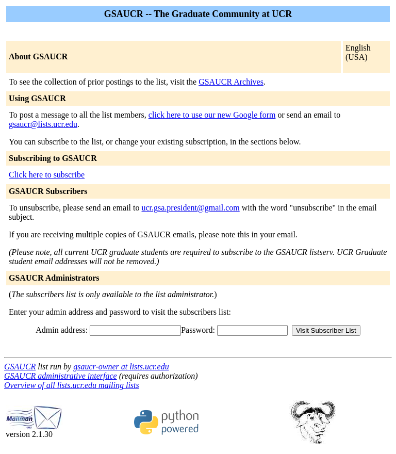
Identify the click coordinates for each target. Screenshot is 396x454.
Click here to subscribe (47, 174)
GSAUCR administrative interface (60, 375)
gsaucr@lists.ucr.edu (43, 124)
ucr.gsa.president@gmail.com (190, 207)
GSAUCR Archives (231, 81)
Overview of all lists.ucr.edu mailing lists (71, 385)
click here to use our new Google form (212, 114)
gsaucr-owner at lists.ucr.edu (121, 366)
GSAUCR (20, 366)
